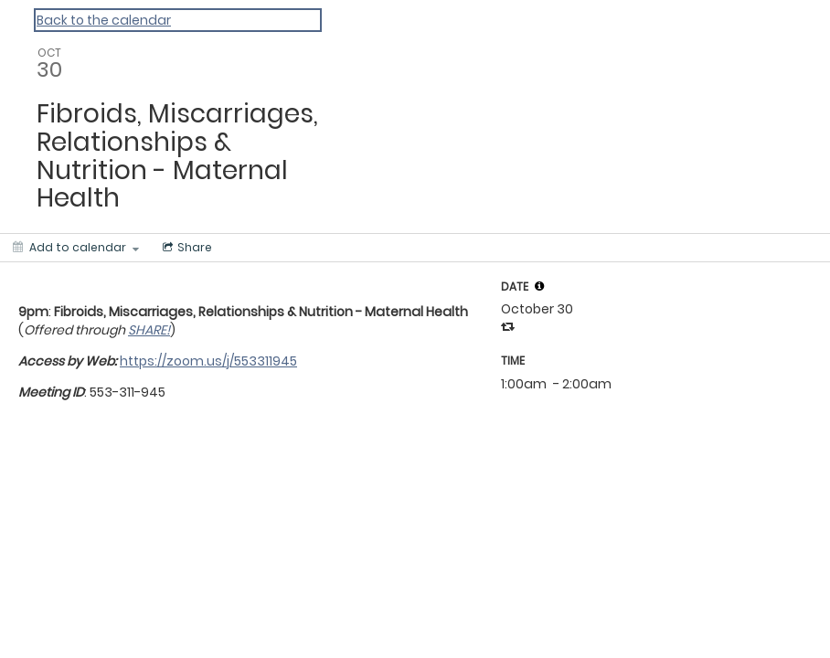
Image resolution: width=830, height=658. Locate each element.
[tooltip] (539, 286)
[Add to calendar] (76, 247)
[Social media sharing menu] (185, 247)
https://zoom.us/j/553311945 (208, 361)
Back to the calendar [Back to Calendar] (104, 20)
